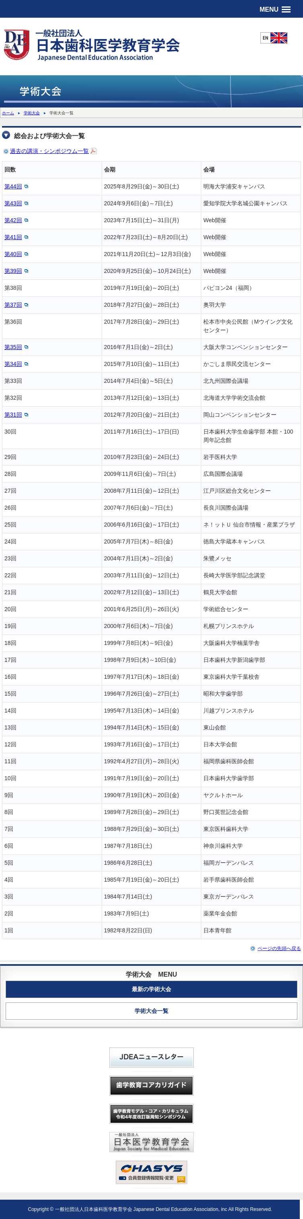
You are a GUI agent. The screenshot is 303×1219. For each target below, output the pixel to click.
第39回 (13, 271)
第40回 (13, 254)
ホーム (8, 113)
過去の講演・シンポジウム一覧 (49, 151)
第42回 (13, 220)
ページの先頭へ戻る (279, 948)
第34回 (13, 364)
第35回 (13, 347)
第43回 (13, 203)
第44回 (13, 186)
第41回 (13, 237)
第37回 (13, 305)
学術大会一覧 (151, 1011)
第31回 (13, 414)
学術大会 (32, 113)
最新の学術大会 (151, 989)
